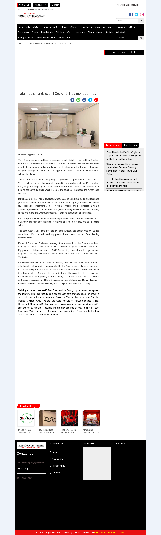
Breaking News (113, 145)
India (28, 27)
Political (131, 27)
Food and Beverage (91, 27)
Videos (60, 37)
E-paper (55, 5)
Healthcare (120, 27)
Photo (91, 32)
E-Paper (55, 472)
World (69, 32)
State (35, 27)
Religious (59, 32)
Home (20, 27)
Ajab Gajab (121, 32)
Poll (68, 37)
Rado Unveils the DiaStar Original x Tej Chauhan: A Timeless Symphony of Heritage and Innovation (123, 156)
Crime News (23, 32)
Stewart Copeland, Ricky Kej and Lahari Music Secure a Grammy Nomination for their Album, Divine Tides (122, 169)
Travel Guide (47, 32)
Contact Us (24, 5)
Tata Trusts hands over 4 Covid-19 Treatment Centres (49, 44)
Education (107, 27)
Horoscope (80, 32)
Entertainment (50, 27)
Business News (69, 27)
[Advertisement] (58, 70)
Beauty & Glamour (26, 37)
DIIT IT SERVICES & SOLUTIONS (109, 532)
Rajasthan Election (46, 37)
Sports (35, 32)
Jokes (99, 32)
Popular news (130, 145)
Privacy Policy (40, 5)
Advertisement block (124, 52)
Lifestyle (109, 32)
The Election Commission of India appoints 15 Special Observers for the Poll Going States (122, 182)
